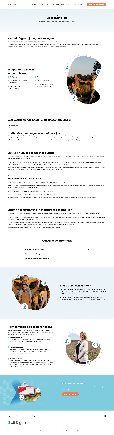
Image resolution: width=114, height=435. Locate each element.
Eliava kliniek (57, 182)
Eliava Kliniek (13, 217)
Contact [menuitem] (39, 416)
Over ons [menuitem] (27, 416)
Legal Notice (67, 430)
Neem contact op (70, 394)
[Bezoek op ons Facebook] (102, 416)
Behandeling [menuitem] (20, 416)
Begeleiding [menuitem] (11, 416)
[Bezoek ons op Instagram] (105, 416)
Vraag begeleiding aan (96, 4)
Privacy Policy (74, 430)
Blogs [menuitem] (33, 416)
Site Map (80, 430)
